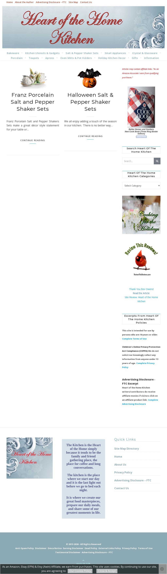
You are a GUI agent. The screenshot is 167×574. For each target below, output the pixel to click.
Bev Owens (147, 289)
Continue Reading (32, 140)
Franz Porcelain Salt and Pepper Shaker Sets (33, 102)
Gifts (135, 58)
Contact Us (86, 2)
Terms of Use (145, 548)
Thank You (135, 289)
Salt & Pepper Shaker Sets (82, 53)
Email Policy (91, 548)
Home (10, 2)
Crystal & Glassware (145, 53)
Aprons (49, 58)
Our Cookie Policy (80, 571)
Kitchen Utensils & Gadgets (42, 53)
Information (151, 58)
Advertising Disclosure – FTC (51, 2)
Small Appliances (115, 53)
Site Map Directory (126, 448)
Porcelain (17, 58)
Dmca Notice (55, 548)
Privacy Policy (123, 472)
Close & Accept (107, 571)
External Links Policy (110, 548)
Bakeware (13, 53)
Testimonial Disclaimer (67, 552)
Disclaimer (40, 548)
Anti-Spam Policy (24, 548)
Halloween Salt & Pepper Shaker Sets (90, 102)
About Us (120, 464)
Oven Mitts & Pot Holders (76, 58)
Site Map (73, 2)
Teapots (34, 58)
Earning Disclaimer (73, 548)
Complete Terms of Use (134, 338)
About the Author (24, 2)
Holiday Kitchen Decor (112, 58)
